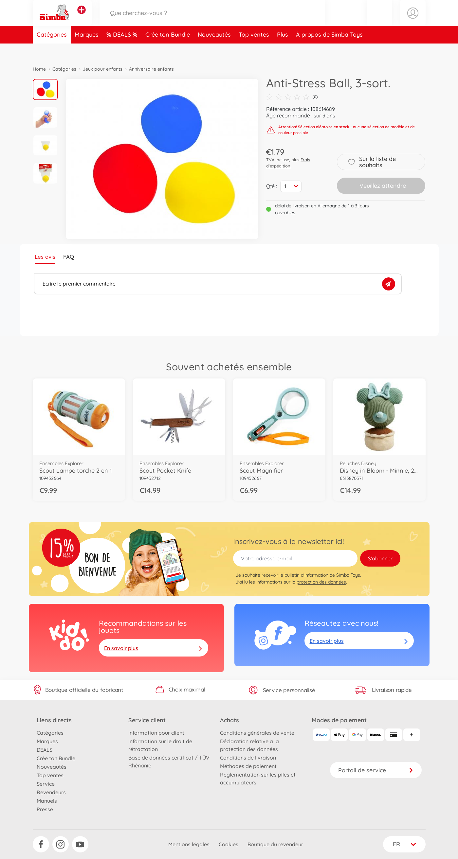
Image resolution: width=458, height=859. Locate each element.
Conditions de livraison (248, 757)
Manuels (47, 801)
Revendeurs (51, 792)
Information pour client (156, 732)
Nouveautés (214, 50)
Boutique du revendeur (275, 844)
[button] (379, 21)
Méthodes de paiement (248, 766)
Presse (45, 809)
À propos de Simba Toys (329, 50)
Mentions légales (189, 844)
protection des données (321, 582)
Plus (282, 50)
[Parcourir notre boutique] (212, 21)
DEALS (123, 50)
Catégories (52, 50)
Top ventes (254, 50)
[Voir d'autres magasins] (81, 17)
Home (39, 69)
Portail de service (375, 770)
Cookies (228, 844)
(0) (292, 97)
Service (46, 783)
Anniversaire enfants (151, 69)
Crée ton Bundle (167, 50)
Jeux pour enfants (102, 69)
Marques (87, 50)
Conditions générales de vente (257, 732)
